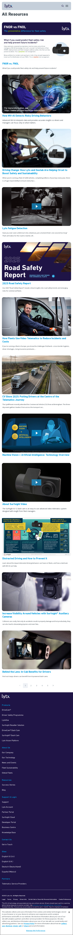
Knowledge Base (9, 832)
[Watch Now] (36, 212)
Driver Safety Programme (12, 715)
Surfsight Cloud (8, 817)
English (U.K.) (7, 861)
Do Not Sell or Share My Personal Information (43, 899)
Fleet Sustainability (10, 768)
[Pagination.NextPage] (53, 685)
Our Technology (8, 757)
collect (64, 923)
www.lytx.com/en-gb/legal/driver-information (47, 905)
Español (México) (9, 872)
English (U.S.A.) (8, 856)
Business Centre (9, 827)
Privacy (15, 899)
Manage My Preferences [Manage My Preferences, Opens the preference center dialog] (35, 930)
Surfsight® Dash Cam (10, 735)
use (3, 926)
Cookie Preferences (65, 899)
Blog (4, 790)
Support (5, 802)
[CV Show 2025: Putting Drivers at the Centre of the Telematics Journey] (36, 382)
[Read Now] (36, 100)
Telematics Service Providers (14, 884)
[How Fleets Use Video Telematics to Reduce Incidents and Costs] (36, 324)
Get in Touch (7, 844)
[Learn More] (36, 46)
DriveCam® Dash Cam (11, 730)
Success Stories (8, 785)
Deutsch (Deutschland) (11, 867)
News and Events (9, 762)
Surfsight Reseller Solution (13, 725)
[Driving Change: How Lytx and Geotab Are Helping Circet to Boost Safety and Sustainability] (36, 156)
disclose (9, 926)
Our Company (7, 752)
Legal (3, 899)
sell (20, 926)
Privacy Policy (29, 923)
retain (15, 926)
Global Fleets (7, 773)
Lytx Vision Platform (10, 740)
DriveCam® (6, 710)
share (26, 926)
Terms (9, 899)
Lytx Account (7, 807)
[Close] (69, 912)
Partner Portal (8, 812)
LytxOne (5, 720)
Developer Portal (9, 822)
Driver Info (23, 899)
